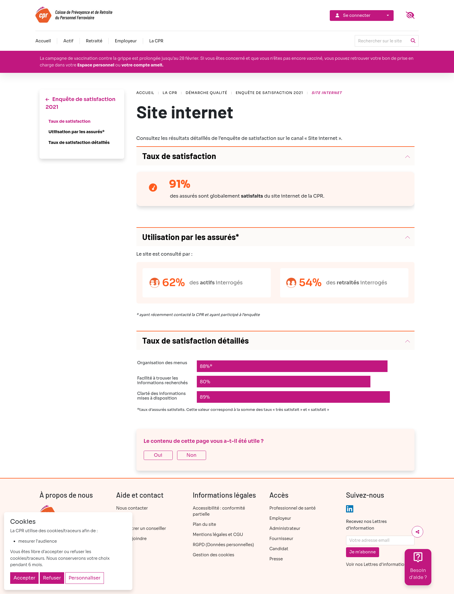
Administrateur (284, 528)
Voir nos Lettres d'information (376, 564)
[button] (275, 156)
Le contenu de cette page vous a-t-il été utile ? (204, 441)
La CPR (156, 41)
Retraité (94, 41)
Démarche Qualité (206, 93)
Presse (276, 558)
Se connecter (352, 15)
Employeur (126, 41)
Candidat (278, 548)
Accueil (43, 41)
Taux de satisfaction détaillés (79, 142)
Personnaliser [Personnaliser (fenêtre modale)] (84, 578)
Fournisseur (281, 538)
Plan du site (204, 524)
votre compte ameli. (142, 65)
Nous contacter (132, 508)
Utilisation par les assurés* (76, 131)
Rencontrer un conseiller (141, 528)
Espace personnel (95, 65)
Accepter (24, 578)
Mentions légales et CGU (218, 534)
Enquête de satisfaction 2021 (269, 93)
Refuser (52, 578)
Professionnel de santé (292, 508)
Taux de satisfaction (69, 121)
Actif (68, 41)
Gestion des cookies (213, 554)
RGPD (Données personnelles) (223, 544)
